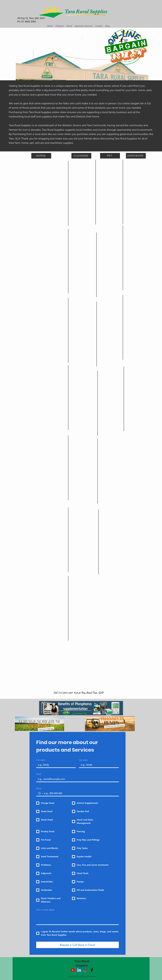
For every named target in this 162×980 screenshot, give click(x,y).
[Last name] (98, 764)
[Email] (76, 779)
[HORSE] (41, 156)
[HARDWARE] (136, 156)
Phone (38, 788)
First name (40, 760)
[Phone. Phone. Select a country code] (40, 793)
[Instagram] (85, 970)
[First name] (55, 764)
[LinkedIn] (79, 970)
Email (38, 774)
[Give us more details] (77, 918)
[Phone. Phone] (80, 793)
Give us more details (45, 909)
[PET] (110, 156)
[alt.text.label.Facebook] (91, 970)
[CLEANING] (81, 156)
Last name (83, 760)
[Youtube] (72, 970)
